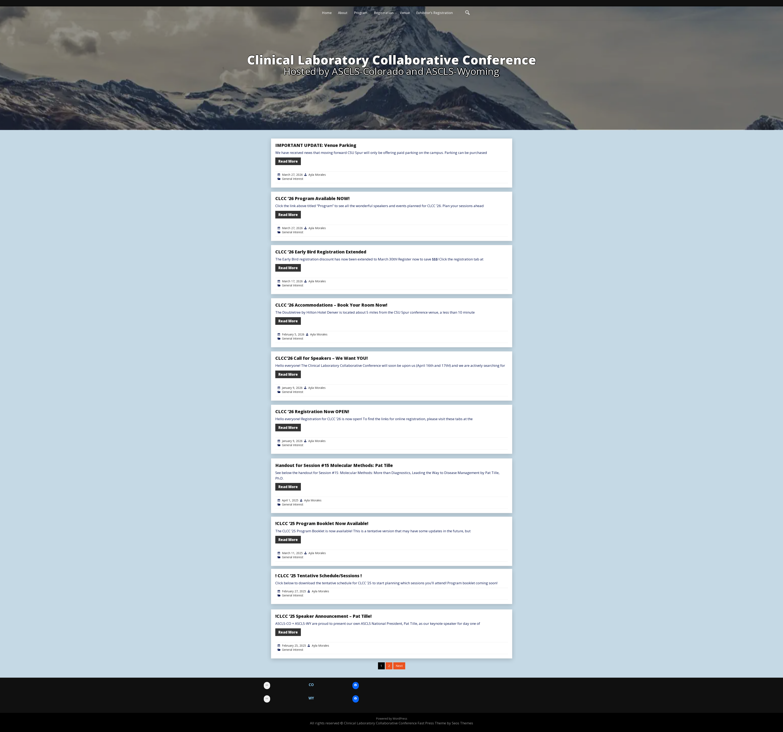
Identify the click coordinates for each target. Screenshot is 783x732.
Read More (288, 201)
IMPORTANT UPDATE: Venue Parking (315, 186)
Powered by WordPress (391, 718)
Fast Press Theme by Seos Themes (445, 723)
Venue (405, 13)
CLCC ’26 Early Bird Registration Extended (320, 292)
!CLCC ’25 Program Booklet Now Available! (321, 564)
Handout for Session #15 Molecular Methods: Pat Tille (334, 510)
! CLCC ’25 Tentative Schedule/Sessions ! (318, 605)
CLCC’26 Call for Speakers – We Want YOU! (321, 398)
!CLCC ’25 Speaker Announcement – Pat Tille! (323, 656)
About (342, 13)
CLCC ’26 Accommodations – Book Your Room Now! (331, 345)
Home (327, 13)
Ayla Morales (317, 215)
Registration (383, 13)
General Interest (292, 219)
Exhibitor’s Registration (434, 13)
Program (360, 13)
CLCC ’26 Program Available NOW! (312, 239)
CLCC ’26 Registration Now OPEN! (312, 452)
